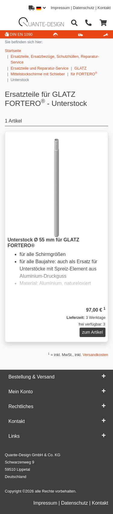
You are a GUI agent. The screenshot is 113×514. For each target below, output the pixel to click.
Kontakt (104, 7)
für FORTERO (84, 73)
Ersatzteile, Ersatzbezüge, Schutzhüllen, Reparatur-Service (55, 59)
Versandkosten (95, 354)
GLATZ (80, 68)
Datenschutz (83, 7)
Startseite (13, 50)
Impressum (60, 7)
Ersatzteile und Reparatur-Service (39, 68)
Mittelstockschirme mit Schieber (38, 74)
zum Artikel (92, 332)
